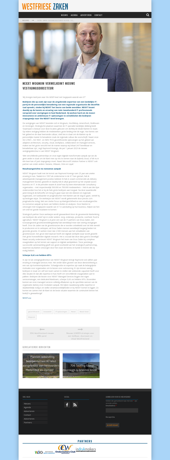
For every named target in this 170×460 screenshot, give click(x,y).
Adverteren (86, 15)
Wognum (31, 317)
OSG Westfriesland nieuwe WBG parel (42, 334)
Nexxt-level (84, 312)
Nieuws (64, 15)
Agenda (74, 15)
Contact (98, 15)
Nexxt (73, 312)
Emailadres (111, 405)
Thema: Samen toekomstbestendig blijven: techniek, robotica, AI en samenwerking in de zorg (73, 20)
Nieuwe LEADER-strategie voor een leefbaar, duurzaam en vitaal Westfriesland (80, 336)
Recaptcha (110, 417)
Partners (28, 422)
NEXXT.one (27, 298)
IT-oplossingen (61, 312)
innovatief (47, 312)
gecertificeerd (33, 312)
